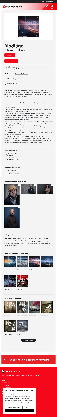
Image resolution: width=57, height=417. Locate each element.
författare (44, 359)
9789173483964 (35, 242)
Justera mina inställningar (14, 407)
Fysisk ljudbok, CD (11, 155)
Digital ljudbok (10, 157)
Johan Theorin (19, 50)
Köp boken (10, 55)
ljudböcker (32, 359)
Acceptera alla (19, 411)
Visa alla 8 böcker (28, 340)
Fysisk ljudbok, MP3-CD (12, 159)
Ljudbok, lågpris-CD (11, 154)
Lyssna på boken (11, 61)
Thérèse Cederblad (21, 74)
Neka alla (28, 407)
